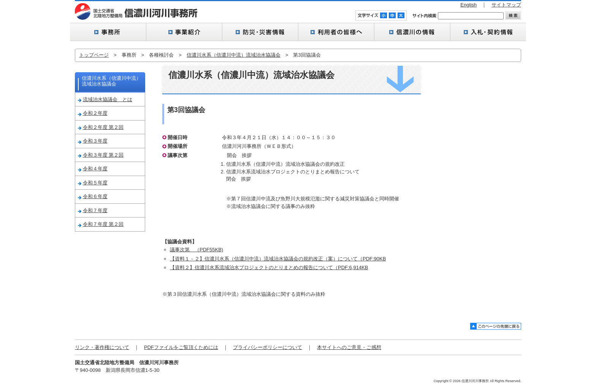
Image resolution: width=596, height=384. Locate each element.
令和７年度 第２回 (103, 224)
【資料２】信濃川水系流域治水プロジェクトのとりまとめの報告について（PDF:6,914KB (269, 267)
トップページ (94, 55)
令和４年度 (95, 168)
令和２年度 (95, 113)
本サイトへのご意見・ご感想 (349, 347)
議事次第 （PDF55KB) (196, 249)
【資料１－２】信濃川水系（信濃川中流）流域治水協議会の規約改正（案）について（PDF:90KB (278, 259)
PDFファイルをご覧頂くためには (181, 347)
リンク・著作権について (102, 347)
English (468, 5)
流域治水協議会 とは (107, 99)
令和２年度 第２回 (103, 127)
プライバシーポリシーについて (267, 347)
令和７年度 (95, 210)
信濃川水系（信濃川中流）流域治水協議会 (234, 55)
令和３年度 (95, 141)
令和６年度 (95, 196)
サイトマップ (506, 5)
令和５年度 (95, 183)
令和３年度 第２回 (103, 155)
